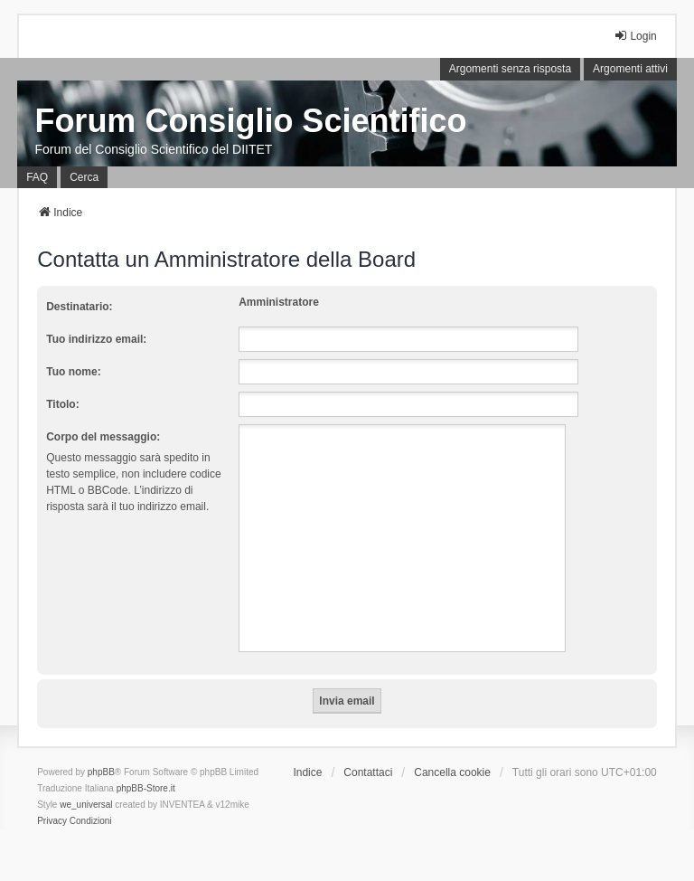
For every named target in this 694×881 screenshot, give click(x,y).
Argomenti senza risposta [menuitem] (510, 68)
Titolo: (62, 404)
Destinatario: (79, 306)
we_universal (86, 805)
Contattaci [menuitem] (367, 772)
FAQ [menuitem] (37, 177)
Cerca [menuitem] (84, 177)
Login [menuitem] (635, 36)
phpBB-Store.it (146, 788)
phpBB (101, 772)
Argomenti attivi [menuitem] (630, 68)
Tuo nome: (73, 371)
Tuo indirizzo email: (96, 339)
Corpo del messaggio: (103, 437)
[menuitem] (52, 821)
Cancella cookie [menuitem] (452, 772)
